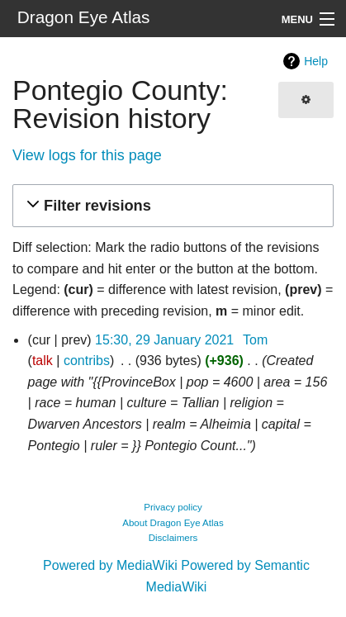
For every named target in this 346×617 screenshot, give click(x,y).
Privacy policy (173, 507)
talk (42, 361)
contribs (87, 361)
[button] (170, 206)
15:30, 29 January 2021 (164, 340)
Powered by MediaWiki (110, 565)
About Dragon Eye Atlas (173, 523)
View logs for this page (87, 155)
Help (316, 61)
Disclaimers (173, 538)
